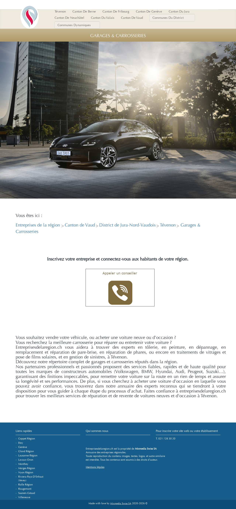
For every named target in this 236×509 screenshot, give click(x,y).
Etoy (20, 442)
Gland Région (26, 451)
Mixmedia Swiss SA (120, 503)
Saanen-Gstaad (26, 493)
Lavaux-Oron (25, 459)
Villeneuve (24, 497)
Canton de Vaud (80, 225)
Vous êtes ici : (29, 215)
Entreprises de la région (38, 225)
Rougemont (24, 488)
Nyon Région (25, 472)
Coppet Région (26, 438)
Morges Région (26, 468)
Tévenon (168, 225)
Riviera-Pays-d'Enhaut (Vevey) (30, 478)
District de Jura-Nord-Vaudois (127, 225)
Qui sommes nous (97, 431)
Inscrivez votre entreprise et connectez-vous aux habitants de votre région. (117, 259)
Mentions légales (95, 467)
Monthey (23, 464)
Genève (22, 447)
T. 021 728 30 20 (165, 438)
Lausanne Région (27, 455)
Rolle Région (25, 484)
